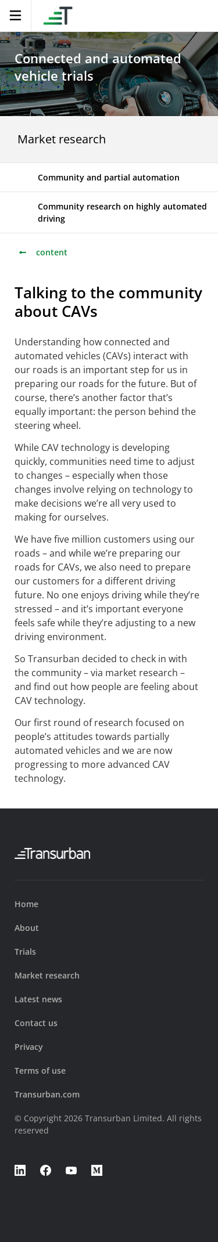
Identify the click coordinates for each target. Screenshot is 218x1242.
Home (26, 903)
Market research (61, 139)
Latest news (38, 999)
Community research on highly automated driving (122, 212)
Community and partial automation (109, 177)
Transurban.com (47, 1094)
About (27, 927)
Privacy (29, 1046)
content (42, 252)
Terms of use (40, 1070)
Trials (25, 951)
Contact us (36, 1022)
